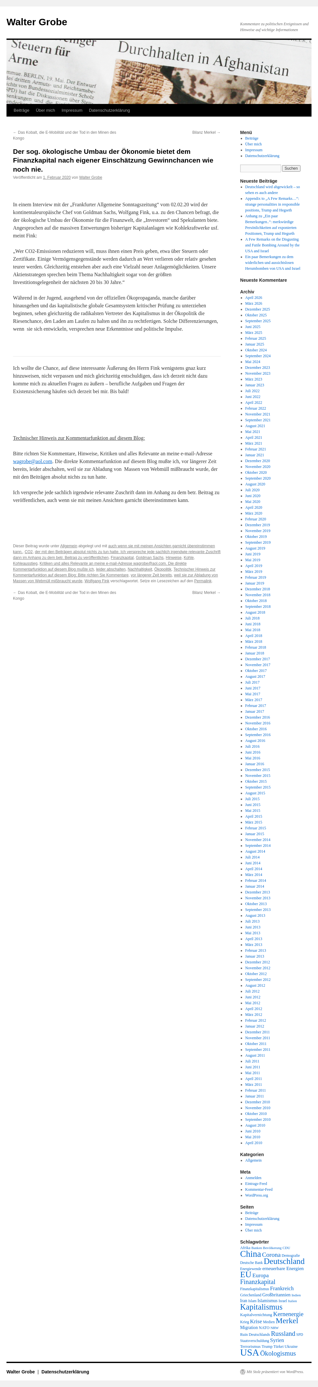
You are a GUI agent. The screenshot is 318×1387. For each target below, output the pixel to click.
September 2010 (258, 1119)
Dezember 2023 (257, 367)
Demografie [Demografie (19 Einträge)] (291, 1255)
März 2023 (253, 379)
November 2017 (258, 665)
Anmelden (253, 1178)
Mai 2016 (252, 758)
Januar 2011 (254, 1096)
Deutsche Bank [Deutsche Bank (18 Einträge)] (251, 1263)
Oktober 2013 (256, 904)
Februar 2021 (255, 449)
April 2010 (253, 1143)
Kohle (189, 557)
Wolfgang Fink (97, 581)
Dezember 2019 (257, 525)
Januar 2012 (254, 1026)
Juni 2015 (253, 804)
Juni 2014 (253, 863)
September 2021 (258, 420)
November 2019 (258, 531)
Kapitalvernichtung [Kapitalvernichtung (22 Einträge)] (256, 1315)
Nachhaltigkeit (140, 569)
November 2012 (258, 968)
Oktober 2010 (256, 1113)
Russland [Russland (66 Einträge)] (283, 1333)
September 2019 (258, 542)
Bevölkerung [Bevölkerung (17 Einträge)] (272, 1248)
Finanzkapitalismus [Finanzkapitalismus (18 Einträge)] (254, 1289)
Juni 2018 (253, 624)
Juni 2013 (253, 927)
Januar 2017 (254, 711)
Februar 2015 (255, 828)
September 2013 (258, 909)
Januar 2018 (254, 653)
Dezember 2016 (257, 717)
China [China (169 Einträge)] (250, 1254)
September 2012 (258, 979)
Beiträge (21, 110)
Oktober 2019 (256, 536)
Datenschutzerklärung (109, 110)
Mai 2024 (252, 361)
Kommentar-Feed (259, 1189)
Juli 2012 (252, 991)
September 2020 (258, 478)
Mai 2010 (252, 1137)
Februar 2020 (255, 519)
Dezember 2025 (257, 309)
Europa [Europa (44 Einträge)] (260, 1275)
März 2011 (253, 1084)
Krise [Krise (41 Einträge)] (256, 1321)
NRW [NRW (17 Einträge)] (274, 1328)
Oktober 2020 (256, 472)
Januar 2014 (254, 886)
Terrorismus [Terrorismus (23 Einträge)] (250, 1346)
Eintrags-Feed (256, 1183)
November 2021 (258, 414)
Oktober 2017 (256, 670)
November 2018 (258, 595)
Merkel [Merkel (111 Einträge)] (287, 1320)
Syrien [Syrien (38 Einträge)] (277, 1340)
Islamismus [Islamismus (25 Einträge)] (267, 1300)
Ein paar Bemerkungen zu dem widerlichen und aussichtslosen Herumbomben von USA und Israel (272, 263)
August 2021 (255, 426)
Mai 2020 (252, 501)
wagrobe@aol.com (32, 461)
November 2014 (258, 839)
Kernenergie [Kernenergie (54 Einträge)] (288, 1314)
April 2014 (253, 869)
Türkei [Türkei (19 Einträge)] (279, 1346)
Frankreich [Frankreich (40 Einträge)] (282, 1288)
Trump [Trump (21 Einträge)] (267, 1346)
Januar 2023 (254, 385)
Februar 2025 (255, 338)
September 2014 (258, 845)
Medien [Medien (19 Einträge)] (269, 1322)
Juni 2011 (253, 1067)
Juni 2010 (253, 1131)
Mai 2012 (252, 1003)
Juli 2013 (252, 921)
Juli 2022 (252, 391)
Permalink (203, 581)
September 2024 (258, 356)
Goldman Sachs (150, 557)
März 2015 (253, 822)
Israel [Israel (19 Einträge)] (282, 1301)
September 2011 (258, 1049)
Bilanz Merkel (206, 132)
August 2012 (255, 985)
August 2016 (255, 740)
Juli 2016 (252, 746)
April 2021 (253, 437)
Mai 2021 (252, 431)
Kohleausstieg (25, 563)
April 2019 (253, 565)
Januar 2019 (254, 583)
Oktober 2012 (256, 974)
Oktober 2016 (256, 729)
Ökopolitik (163, 569)
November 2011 (257, 1038)
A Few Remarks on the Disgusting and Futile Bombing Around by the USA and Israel (272, 245)
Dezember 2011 (257, 1032)
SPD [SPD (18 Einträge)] (299, 1334)
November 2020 (258, 466)
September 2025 (258, 321)
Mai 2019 (252, 560)
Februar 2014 (255, 880)
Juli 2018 (252, 618)
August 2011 (255, 1055)
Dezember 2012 (257, 962)
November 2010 (258, 1108)
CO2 (29, 552)
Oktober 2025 (256, 315)
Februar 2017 (255, 705)
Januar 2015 (254, 834)
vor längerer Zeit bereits (151, 575)
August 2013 (255, 915)
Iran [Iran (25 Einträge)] (243, 1300)
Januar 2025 (254, 344)
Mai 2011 (252, 1073)
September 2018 (258, 606)
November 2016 (258, 723)
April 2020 (253, 507)
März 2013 (253, 944)
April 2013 (253, 939)
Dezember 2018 (257, 589)
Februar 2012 (255, 1020)
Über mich (45, 110)
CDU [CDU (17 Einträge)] (286, 1248)
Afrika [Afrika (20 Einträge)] (245, 1247)
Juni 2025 (253, 326)
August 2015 (255, 793)
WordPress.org (256, 1195)
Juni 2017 (253, 688)
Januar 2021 (254, 455)
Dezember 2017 (257, 659)
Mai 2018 (252, 630)
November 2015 (258, 775)
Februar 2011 (255, 1090)
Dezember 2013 (257, 892)
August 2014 (255, 851)
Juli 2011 (252, 1061)
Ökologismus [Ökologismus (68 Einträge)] (278, 1353)
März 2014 (253, 874)
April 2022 (253, 402)
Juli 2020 (252, 490)
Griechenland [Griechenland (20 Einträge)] (250, 1295)
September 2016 (258, 735)
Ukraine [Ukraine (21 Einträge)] (291, 1346)
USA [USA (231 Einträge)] (249, 1352)
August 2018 (255, 612)
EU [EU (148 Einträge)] (245, 1274)
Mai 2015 (252, 810)
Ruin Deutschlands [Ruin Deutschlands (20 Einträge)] (255, 1334)
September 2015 (258, 787)
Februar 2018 (255, 647)
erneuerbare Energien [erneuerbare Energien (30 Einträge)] (283, 1268)
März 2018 (253, 641)
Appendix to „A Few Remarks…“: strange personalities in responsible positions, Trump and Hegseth (272, 204)
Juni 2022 (253, 396)
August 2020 (255, 484)
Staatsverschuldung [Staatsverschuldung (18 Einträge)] (254, 1341)
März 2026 (253, 303)
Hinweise (174, 557)
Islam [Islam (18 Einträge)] (252, 1301)
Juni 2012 (253, 997)
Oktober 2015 (256, 781)
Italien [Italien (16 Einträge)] (292, 1301)
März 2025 (253, 332)
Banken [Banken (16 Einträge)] (256, 1248)
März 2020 (253, 513)
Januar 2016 (254, 764)
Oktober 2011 (256, 1043)
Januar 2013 (254, 956)
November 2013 (258, 898)
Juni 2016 (253, 752)
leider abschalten (111, 569)
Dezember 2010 (257, 1102)
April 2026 (253, 297)
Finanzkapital (122, 557)
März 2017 (253, 700)
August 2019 (255, 548)
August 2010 (255, 1125)
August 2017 (255, 676)
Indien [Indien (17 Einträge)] (295, 1295)
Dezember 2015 (257, 769)
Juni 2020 (253, 496)
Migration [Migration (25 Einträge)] (249, 1327)
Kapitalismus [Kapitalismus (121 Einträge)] (261, 1306)
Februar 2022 (255, 408)
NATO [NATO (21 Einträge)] (264, 1327)
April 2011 (253, 1078)
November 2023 (258, 373)
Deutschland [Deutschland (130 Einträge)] (284, 1261)
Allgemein (68, 546)
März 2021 (253, 443)
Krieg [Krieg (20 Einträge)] (244, 1322)
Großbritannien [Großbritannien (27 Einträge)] (276, 1294)
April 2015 (253, 816)
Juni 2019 (253, 554)
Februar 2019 (255, 577)
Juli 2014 (252, 857)
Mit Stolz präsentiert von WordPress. (275, 1372)
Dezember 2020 (257, 461)
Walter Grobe (36, 22)
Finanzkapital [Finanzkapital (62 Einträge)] (257, 1281)
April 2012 (253, 1008)
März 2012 (253, 1014)
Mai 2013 (252, 933)
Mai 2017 (252, 694)
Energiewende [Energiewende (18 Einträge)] (250, 1269)
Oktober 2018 (256, 600)
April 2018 (253, 635)
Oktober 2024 (256, 350)
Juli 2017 (252, 682)
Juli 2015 (252, 799)
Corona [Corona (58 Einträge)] (271, 1254)
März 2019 (253, 571)
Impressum (72, 110)
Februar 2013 (255, 950)
